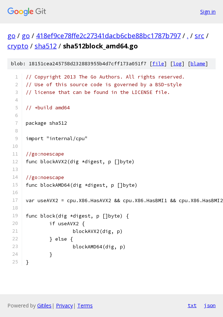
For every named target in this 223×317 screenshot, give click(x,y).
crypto (17, 45)
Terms (85, 305)
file (158, 64)
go (11, 35)
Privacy (64, 305)
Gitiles (44, 305)
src (199, 35)
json (210, 305)
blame (198, 64)
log (177, 64)
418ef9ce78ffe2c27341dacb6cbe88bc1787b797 (108, 35)
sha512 (46, 45)
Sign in (208, 11)
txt (192, 305)
